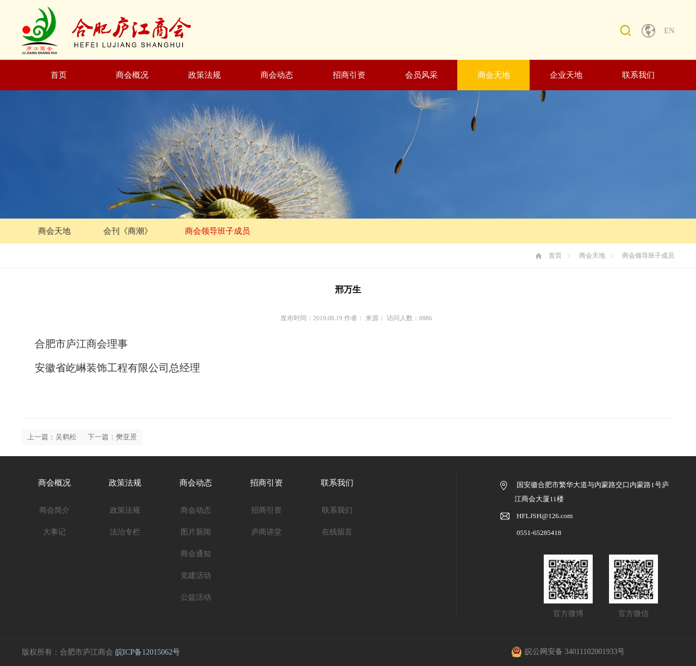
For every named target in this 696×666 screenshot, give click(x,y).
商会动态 (276, 75)
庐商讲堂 (266, 532)
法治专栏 (125, 532)
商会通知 (196, 554)
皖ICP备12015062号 (148, 652)
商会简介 (54, 510)
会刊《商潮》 (127, 231)
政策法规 (204, 75)
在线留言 (337, 532)
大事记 (54, 532)
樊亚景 (126, 437)
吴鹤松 (66, 437)
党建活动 (196, 575)
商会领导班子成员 (217, 231)
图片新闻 (196, 532)
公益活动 (196, 597)
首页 (59, 75)
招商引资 (349, 75)
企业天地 (566, 75)
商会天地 (493, 75)
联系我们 (638, 75)
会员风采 (421, 75)
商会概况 (132, 75)
